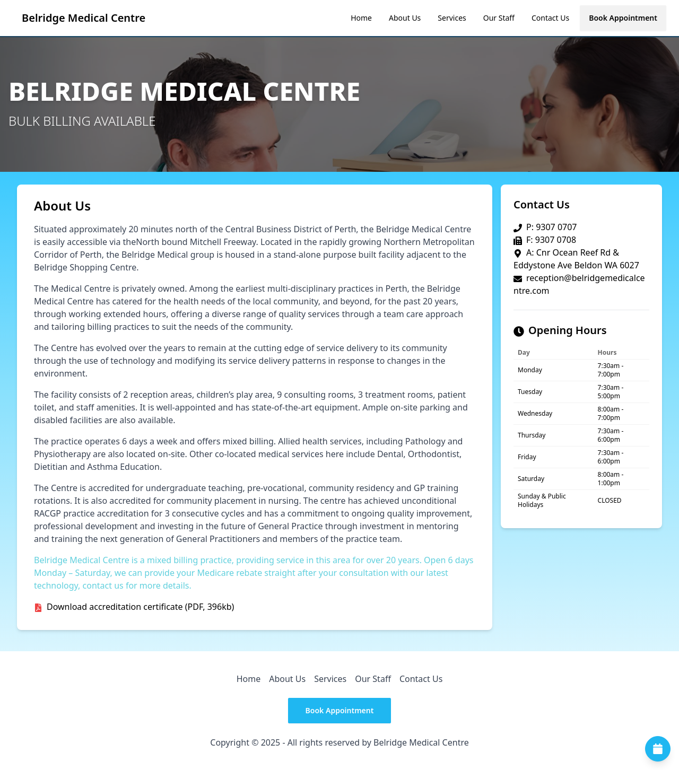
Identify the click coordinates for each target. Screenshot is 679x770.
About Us (405, 18)
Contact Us (550, 18)
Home (361, 18)
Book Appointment (623, 18)
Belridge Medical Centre (83, 18)
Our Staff (499, 18)
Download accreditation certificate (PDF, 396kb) (140, 606)
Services (452, 18)
